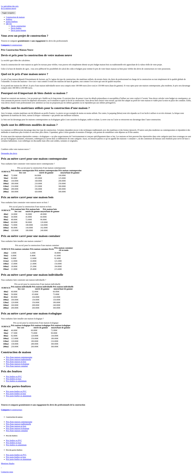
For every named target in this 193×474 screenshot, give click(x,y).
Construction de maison (15, 17)
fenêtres (9, 19)
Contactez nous (7, 472)
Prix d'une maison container (17, 366)
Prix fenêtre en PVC (14, 377)
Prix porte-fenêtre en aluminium (18, 396)
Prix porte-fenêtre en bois (16, 394)
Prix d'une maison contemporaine (19, 357)
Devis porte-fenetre (18, 30)
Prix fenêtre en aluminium (16, 381)
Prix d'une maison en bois (16, 362)
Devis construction (18, 26)
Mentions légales (7, 463)
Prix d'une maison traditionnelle (18, 359)
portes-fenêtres (12, 22)
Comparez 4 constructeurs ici (66, 164)
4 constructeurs (11, 45)
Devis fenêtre (16, 28)
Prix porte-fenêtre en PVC (16, 391)
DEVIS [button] (9, 24)
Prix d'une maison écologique (17, 364)
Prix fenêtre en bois (13, 379)
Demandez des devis (9, 153)
